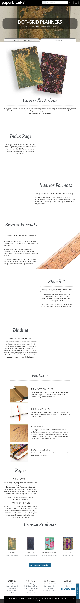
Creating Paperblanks (31, 588)
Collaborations (31, 592)
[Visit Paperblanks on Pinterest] (74, 588)
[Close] (73, 598)
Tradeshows (49, 588)
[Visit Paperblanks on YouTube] (67, 588)
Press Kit (31, 590)
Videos (12, 592)
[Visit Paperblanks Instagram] (65, 588)
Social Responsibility (30, 586)
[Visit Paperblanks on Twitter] (69, 588)
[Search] (56, 2)
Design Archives (12, 590)
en (70, 3)
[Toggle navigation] (76, 2)
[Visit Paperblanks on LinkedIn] (72, 588)
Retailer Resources (49, 584)
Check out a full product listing (40, 565)
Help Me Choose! (12, 586)
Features (58, 40)
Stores (68, 586)
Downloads (12, 588)
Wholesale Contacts (49, 590)
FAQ (11, 584)
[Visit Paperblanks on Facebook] (62, 588)
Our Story (30, 584)
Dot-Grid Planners (22, 40)
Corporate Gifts (49, 586)
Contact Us (68, 584)
